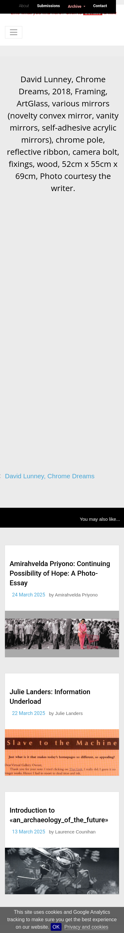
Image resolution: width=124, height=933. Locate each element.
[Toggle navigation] (13, 32)
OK (56, 927)
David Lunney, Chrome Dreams (50, 476)
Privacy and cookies (86, 927)
